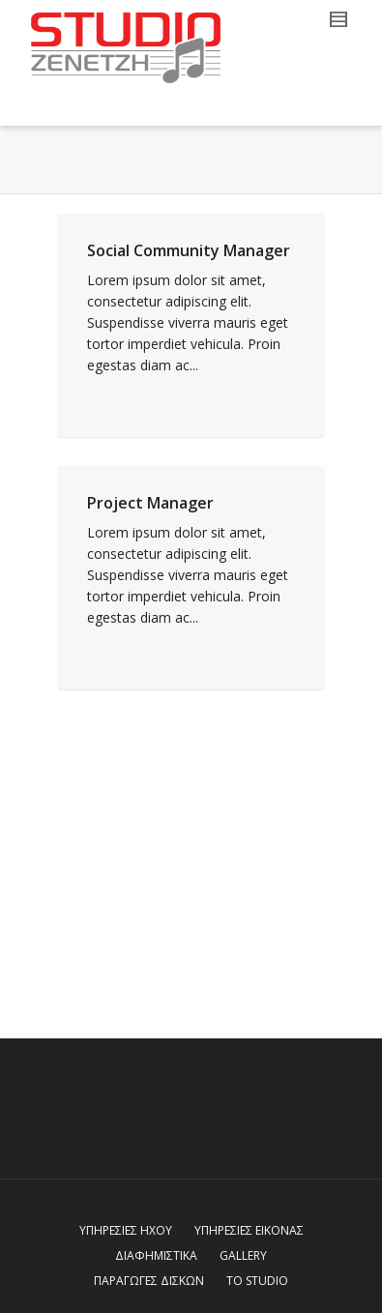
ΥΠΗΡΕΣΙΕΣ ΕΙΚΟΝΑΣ (249, 1230)
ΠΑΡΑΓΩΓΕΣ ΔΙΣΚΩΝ (149, 1280)
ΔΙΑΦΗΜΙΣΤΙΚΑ (156, 1255)
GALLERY (243, 1255)
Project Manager (150, 502)
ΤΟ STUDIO (257, 1280)
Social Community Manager (188, 250)
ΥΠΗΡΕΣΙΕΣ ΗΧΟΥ (125, 1230)
